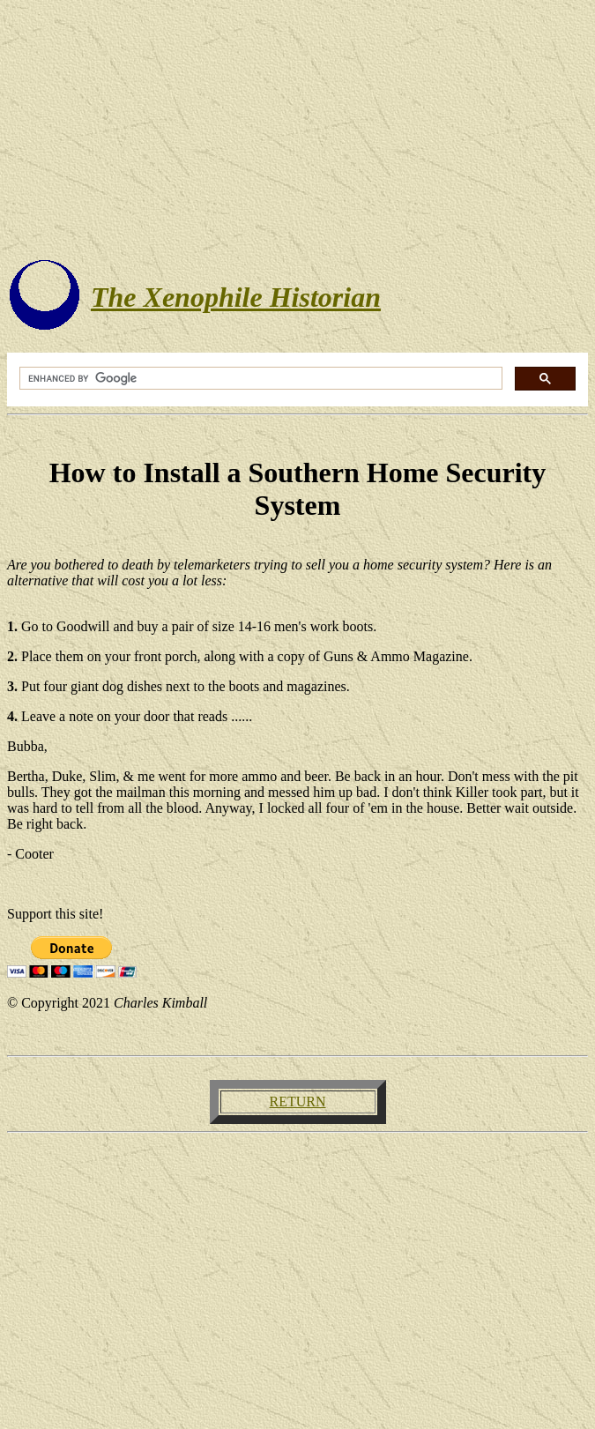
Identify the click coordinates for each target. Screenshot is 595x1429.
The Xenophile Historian (236, 297)
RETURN (298, 1101)
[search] (259, 378)
